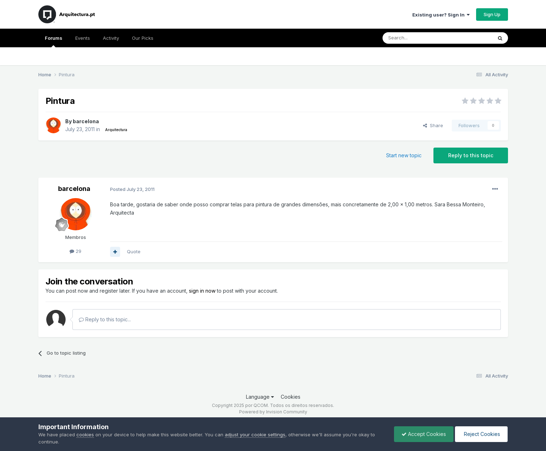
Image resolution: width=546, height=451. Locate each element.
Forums (53, 41)
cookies (85, 434)
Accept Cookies (424, 434)
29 (75, 251)
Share (433, 125)
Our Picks (142, 38)
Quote (134, 251)
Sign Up (492, 14)
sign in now (202, 291)
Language (260, 397)
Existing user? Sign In (441, 15)
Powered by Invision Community (273, 411)
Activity (111, 38)
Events (82, 38)
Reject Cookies (481, 434)
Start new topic (404, 155)
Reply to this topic (470, 155)
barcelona (86, 121)
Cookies (290, 397)
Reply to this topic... (105, 319)
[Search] (419, 38)
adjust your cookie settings (255, 434)
